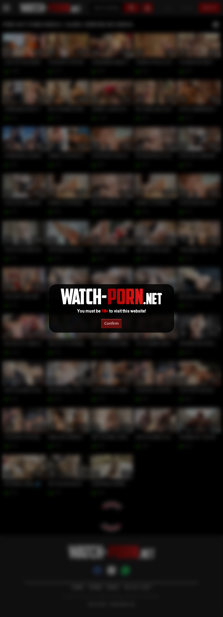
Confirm (111, 323)
